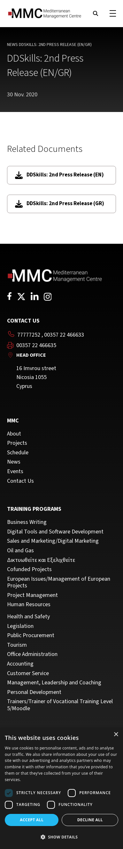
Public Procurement (30, 635)
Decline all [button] (90, 820)
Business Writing (27, 522)
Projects (17, 443)
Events (15, 471)
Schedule (17, 452)
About (14, 433)
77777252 (28, 335)
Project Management (32, 595)
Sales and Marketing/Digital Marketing (53, 541)
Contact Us (20, 481)
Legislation (20, 626)
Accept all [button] (31, 820)
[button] (61, 837)
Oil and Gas (20, 550)
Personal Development (34, 692)
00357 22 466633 (64, 335)
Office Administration (32, 654)
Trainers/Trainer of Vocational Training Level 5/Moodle (60, 705)
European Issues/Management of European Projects (58, 582)
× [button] (115, 734)
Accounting (20, 663)
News (12, 45)
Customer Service (28, 673)
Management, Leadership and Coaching (54, 682)
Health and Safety (28, 616)
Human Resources (28, 604)
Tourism (17, 645)
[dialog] (61, 788)
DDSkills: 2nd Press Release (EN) (59, 175)
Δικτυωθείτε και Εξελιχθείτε (41, 560)
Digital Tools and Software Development (55, 531)
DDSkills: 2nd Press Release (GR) (59, 204)
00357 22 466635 (36, 345)
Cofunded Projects (29, 569)
